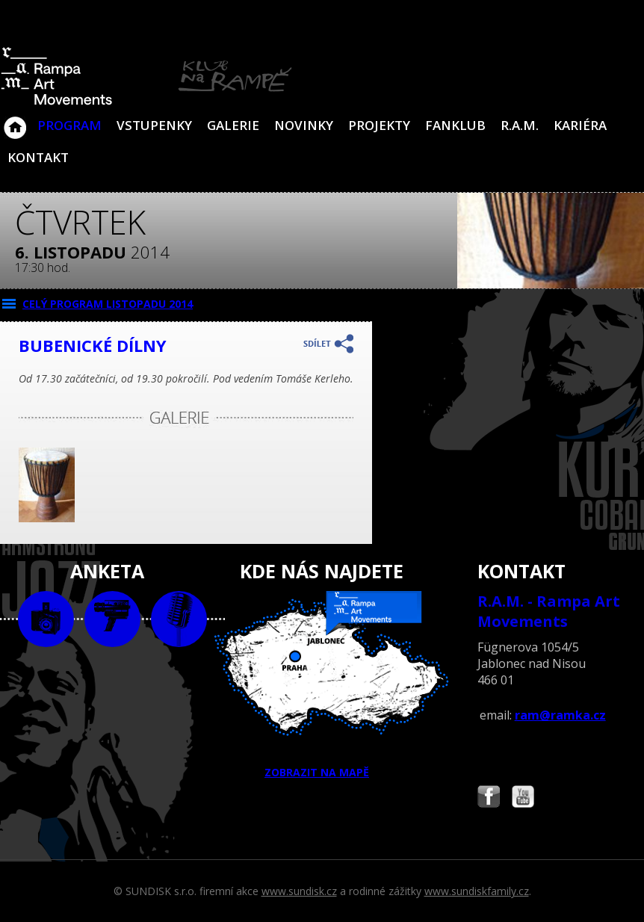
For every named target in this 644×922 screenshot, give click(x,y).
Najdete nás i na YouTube (523, 798)
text (179, 619)
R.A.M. (520, 125)
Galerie (233, 125)
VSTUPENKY (154, 125)
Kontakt (38, 157)
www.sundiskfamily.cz (476, 891)
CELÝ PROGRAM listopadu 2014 (107, 304)
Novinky (303, 125)
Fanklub (455, 125)
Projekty (379, 125)
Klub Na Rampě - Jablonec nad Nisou (15, 120)
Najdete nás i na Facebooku (488, 798)
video (112, 619)
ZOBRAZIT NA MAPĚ (321, 685)
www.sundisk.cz (299, 891)
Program (69, 125)
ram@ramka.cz (560, 715)
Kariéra (580, 125)
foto (46, 619)
